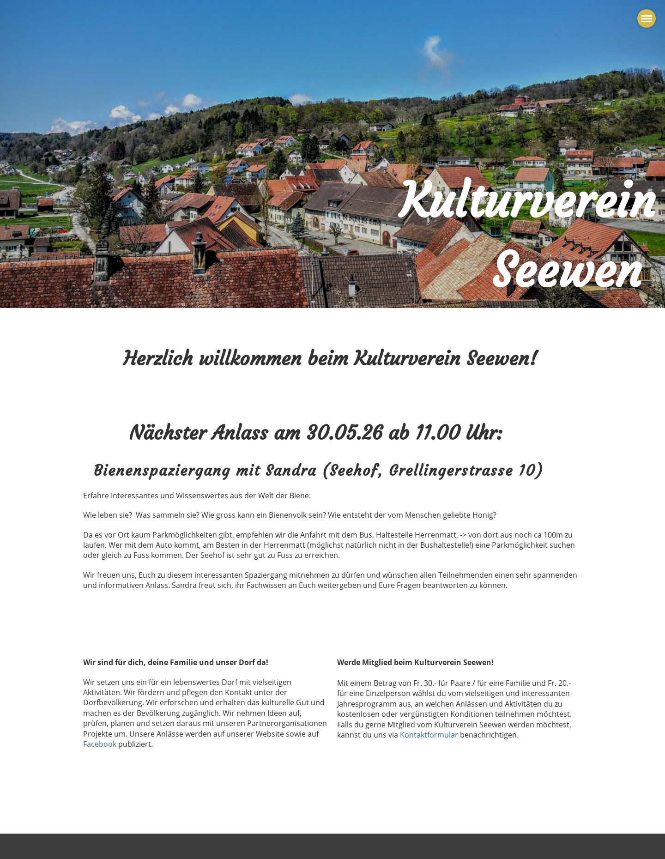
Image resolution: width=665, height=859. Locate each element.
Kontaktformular (429, 735)
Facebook (100, 744)
